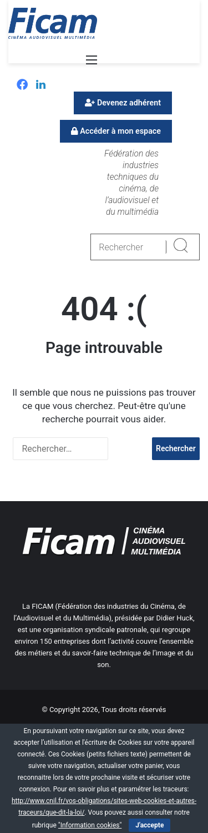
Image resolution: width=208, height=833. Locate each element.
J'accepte (149, 825)
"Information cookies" (90, 825)
